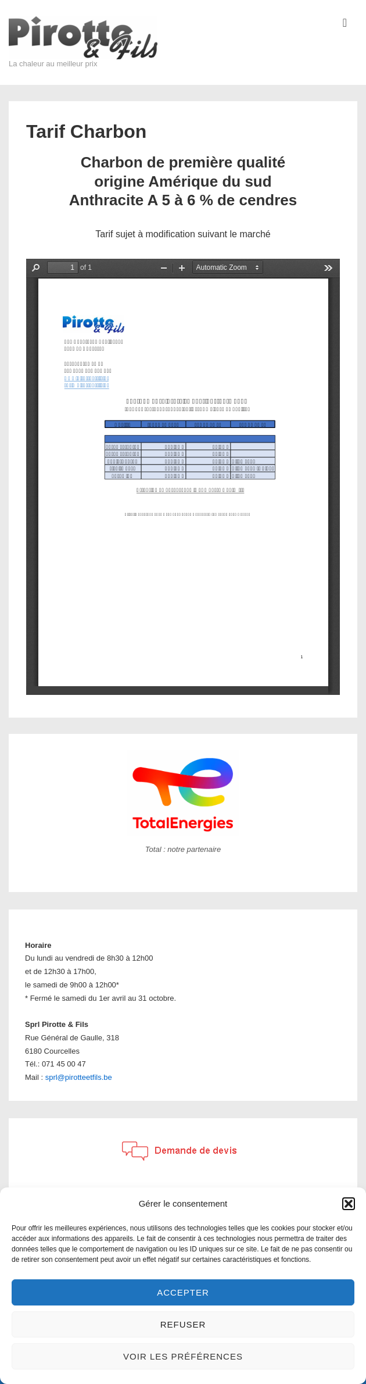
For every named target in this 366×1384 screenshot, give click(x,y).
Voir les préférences (183, 1356)
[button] (348, 1204)
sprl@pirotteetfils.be (78, 1077)
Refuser (183, 1324)
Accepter (183, 1292)
